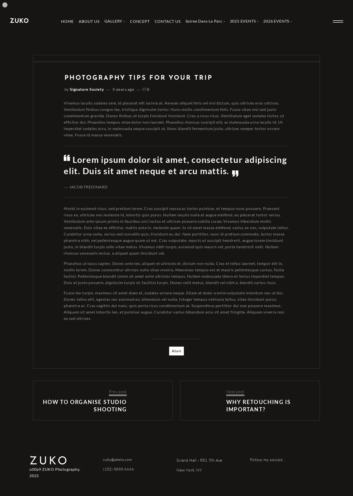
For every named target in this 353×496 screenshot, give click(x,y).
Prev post (118, 391)
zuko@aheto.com (117, 459)
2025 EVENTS (243, 21)
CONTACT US (168, 21)
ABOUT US (89, 21)
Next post (235, 391)
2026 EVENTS (276, 21)
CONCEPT (140, 21)
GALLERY (113, 21)
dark (177, 351)
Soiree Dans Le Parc (204, 21)
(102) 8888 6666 (118, 469)
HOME (67, 21)
